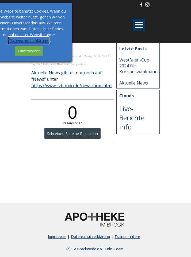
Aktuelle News (133, 83)
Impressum (57, 236)
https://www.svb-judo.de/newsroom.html (71, 86)
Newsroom (63, 64)
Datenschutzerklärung (90, 236)
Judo (45, 64)
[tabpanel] (95, 236)
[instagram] (147, 4)
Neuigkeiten (78, 64)
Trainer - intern (127, 236)
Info (125, 126)
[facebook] (141, 4)
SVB (40, 64)
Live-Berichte (131, 113)
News (52, 64)
